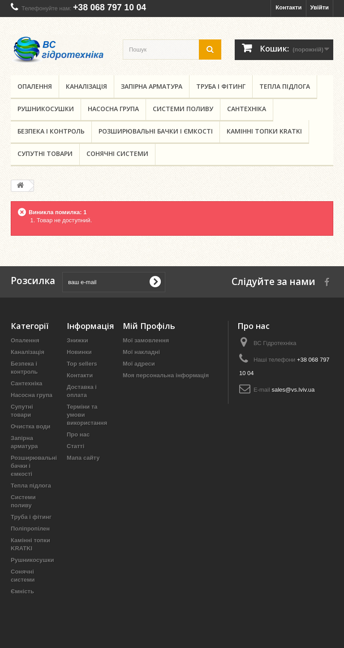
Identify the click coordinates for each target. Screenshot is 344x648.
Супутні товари (45, 153)
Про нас (78, 434)
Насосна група (113, 108)
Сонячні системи (117, 153)
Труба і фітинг (220, 86)
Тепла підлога (284, 86)
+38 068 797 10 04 (109, 7)
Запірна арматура (151, 86)
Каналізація (86, 86)
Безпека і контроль (51, 131)
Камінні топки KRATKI (264, 131)
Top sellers (82, 363)
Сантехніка (246, 108)
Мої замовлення (146, 340)
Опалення (34, 86)
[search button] (210, 49)
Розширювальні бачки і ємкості (156, 131)
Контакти (288, 7)
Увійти (319, 7)
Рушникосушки (45, 108)
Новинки (79, 352)
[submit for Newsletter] (155, 282)
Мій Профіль (149, 325)
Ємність (22, 591)
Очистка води (30, 426)
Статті (75, 446)
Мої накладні (141, 352)
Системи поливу (183, 108)
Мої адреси (139, 363)
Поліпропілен (30, 528)
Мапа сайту (83, 457)
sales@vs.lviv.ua (292, 389)
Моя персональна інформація (166, 375)
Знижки (77, 340)
